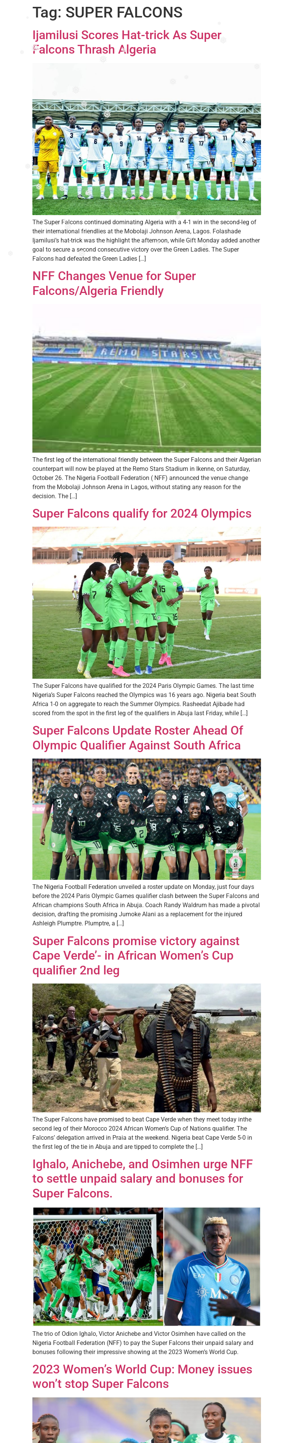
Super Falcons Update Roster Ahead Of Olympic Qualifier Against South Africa (137, 737)
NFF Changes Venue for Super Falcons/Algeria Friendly (114, 283)
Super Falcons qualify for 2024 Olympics (141, 513)
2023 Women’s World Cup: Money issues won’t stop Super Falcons (142, 1376)
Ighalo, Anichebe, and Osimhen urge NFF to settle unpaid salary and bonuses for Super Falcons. (142, 1179)
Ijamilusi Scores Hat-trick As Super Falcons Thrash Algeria (126, 42)
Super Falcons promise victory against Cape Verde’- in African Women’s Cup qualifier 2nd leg (136, 955)
